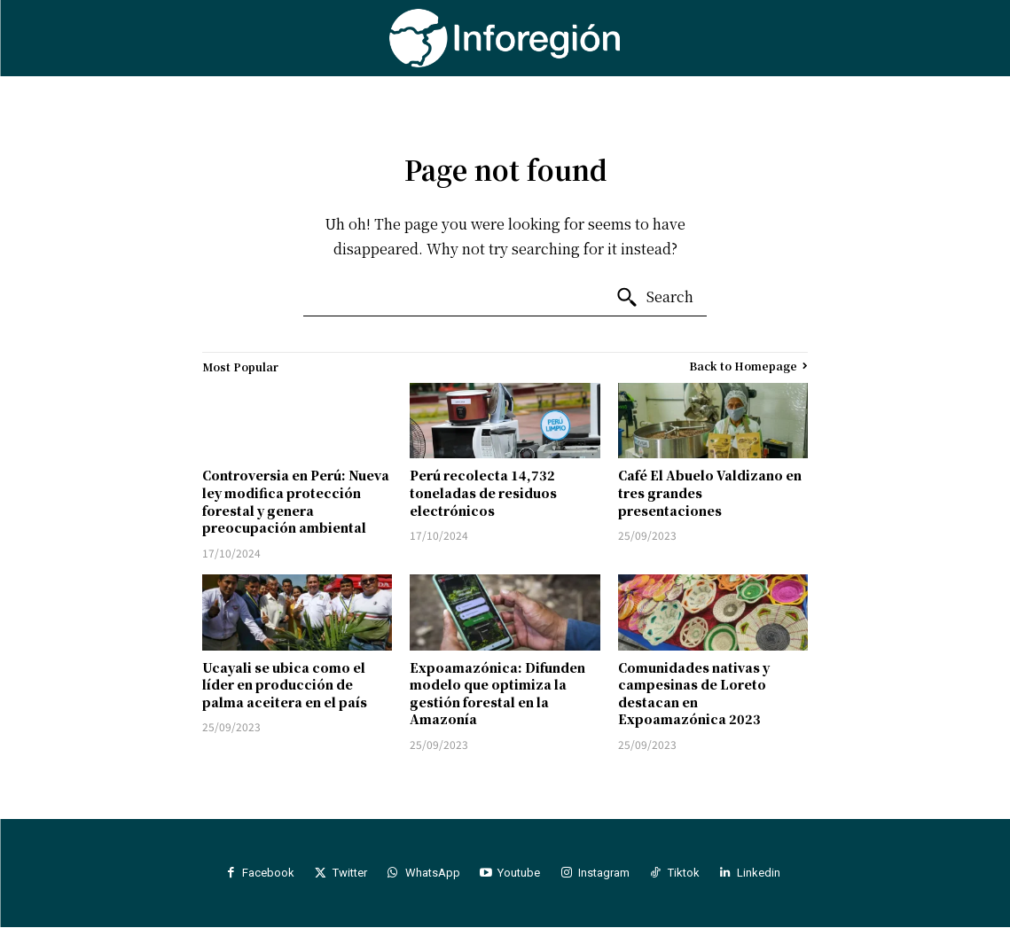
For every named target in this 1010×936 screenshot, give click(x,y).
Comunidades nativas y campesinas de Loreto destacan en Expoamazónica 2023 (694, 694)
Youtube (523, 877)
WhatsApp (428, 877)
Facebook (248, 877)
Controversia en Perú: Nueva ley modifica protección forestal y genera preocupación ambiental (295, 501)
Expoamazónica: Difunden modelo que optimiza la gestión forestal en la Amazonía (497, 694)
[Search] (654, 297)
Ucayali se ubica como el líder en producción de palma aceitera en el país (284, 685)
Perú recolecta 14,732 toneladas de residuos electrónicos (483, 492)
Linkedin (788, 877)
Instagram (616, 877)
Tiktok (704, 877)
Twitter (337, 877)
